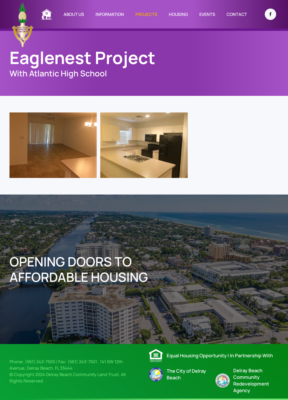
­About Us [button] (74, 14)
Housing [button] (178, 14)
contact (237, 14)
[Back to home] (22, 24)
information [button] (110, 14)
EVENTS (207, 14)
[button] (53, 145)
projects (146, 14)
